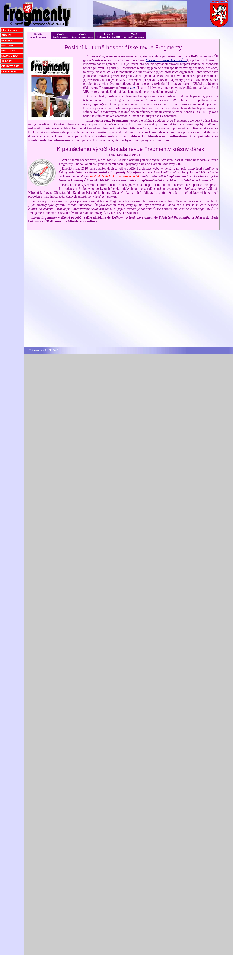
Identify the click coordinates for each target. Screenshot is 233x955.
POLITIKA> (7, 45)
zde (132, 87)
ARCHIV (6, 35)
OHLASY (6, 61)
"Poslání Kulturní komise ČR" (166, 60)
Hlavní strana (9, 30)
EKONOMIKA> (9, 56)
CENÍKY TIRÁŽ (10, 66)
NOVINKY (7, 40)
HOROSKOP (8, 71)
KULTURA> (8, 50)
